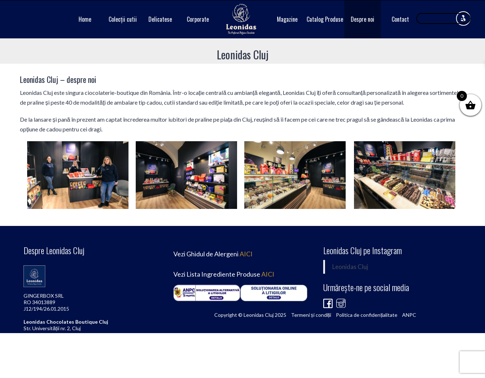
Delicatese (160, 19)
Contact (400, 19)
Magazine (287, 19)
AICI (246, 254)
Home (85, 19)
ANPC (409, 315)
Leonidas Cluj (350, 267)
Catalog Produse (325, 19)
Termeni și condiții (311, 315)
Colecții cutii (123, 19)
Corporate (198, 19)
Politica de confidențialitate (366, 315)
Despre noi (362, 19)
